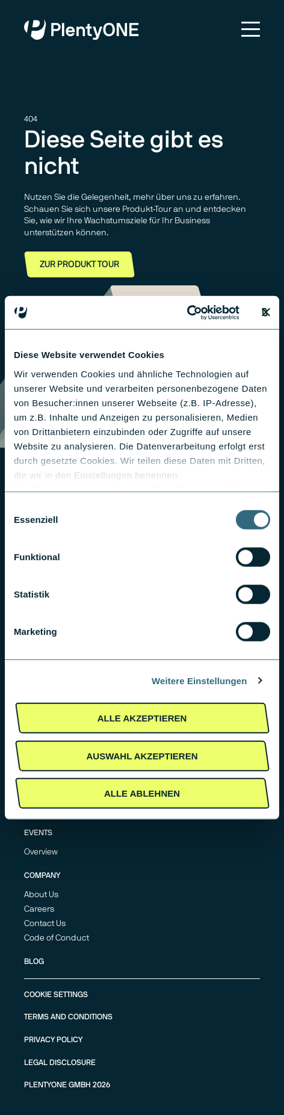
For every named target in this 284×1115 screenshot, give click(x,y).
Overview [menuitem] (41, 852)
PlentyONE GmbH (57, 1085)
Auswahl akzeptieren (141, 755)
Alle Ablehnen (142, 793)
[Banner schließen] (266, 312)
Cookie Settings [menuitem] (56, 995)
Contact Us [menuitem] (45, 923)
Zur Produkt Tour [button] (79, 264)
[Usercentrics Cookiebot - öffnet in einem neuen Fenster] (186, 312)
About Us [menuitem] (41, 895)
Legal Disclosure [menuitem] (60, 1063)
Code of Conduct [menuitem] (56, 938)
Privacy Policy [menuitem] (53, 1040)
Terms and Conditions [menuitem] (68, 1017)
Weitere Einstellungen (199, 680)
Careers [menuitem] (39, 909)
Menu (250, 29)
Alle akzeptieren (142, 718)
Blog (34, 962)
